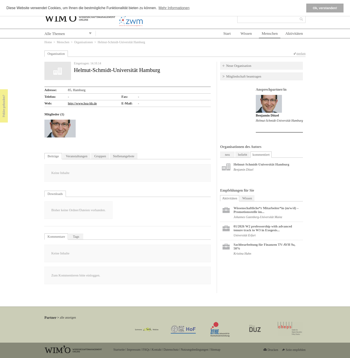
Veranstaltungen (77, 156)
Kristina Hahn (242, 253)
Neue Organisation (238, 66)
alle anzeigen (68, 317)
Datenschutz (171, 349)
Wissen (246, 33)
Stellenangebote (123, 156)
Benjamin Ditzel (267, 115)
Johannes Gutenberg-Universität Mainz (257, 217)
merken (301, 53)
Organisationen (83, 42)
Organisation (56, 53)
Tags (76, 236)
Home (48, 42)
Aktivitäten (294, 33)
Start (227, 33)
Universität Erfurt (244, 235)
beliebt (242, 154)
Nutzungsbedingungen (194, 349)
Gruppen (100, 156)
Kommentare (56, 236)
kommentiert (261, 154)
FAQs (146, 349)
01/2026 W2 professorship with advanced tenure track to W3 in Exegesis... (262, 228)
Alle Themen (54, 33)
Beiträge (53, 156)
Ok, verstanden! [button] (325, 8)
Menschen (270, 33)
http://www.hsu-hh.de (82, 103)
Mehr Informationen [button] (174, 8)
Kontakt (156, 349)
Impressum (133, 349)
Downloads (55, 194)
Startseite (119, 349)
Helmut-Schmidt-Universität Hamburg (279, 120)
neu (227, 154)
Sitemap (215, 349)
